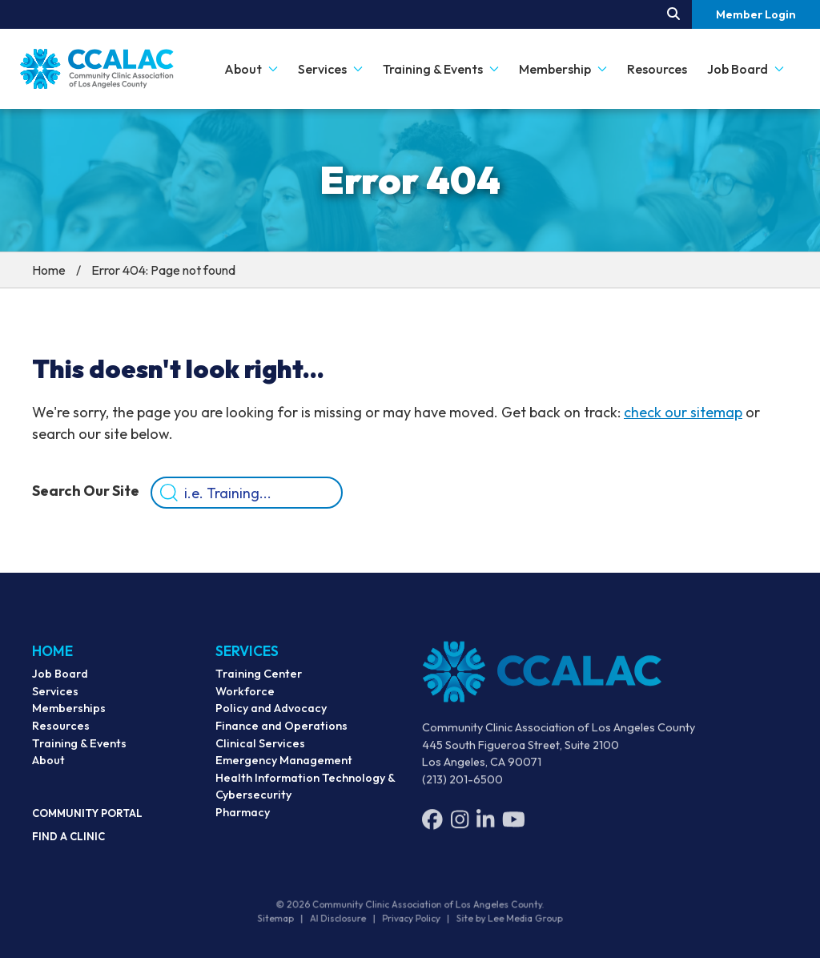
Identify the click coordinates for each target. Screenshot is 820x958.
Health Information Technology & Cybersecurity (305, 795)
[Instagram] (459, 828)
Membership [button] (563, 69)
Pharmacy (242, 820)
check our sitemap (683, 412)
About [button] (251, 69)
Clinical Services (260, 751)
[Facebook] (432, 828)
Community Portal (87, 817)
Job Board (60, 678)
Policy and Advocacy (271, 717)
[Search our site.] (673, 14)
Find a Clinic (68, 841)
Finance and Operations (281, 734)
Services (55, 696)
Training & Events (79, 748)
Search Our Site (85, 490)
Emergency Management (283, 768)
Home (49, 270)
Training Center (258, 681)
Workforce (245, 699)
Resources (657, 69)
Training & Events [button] (441, 69)
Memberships (69, 713)
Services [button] (330, 69)
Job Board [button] (745, 69)
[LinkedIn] (485, 828)
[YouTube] (513, 828)
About (48, 765)
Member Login (756, 14)
